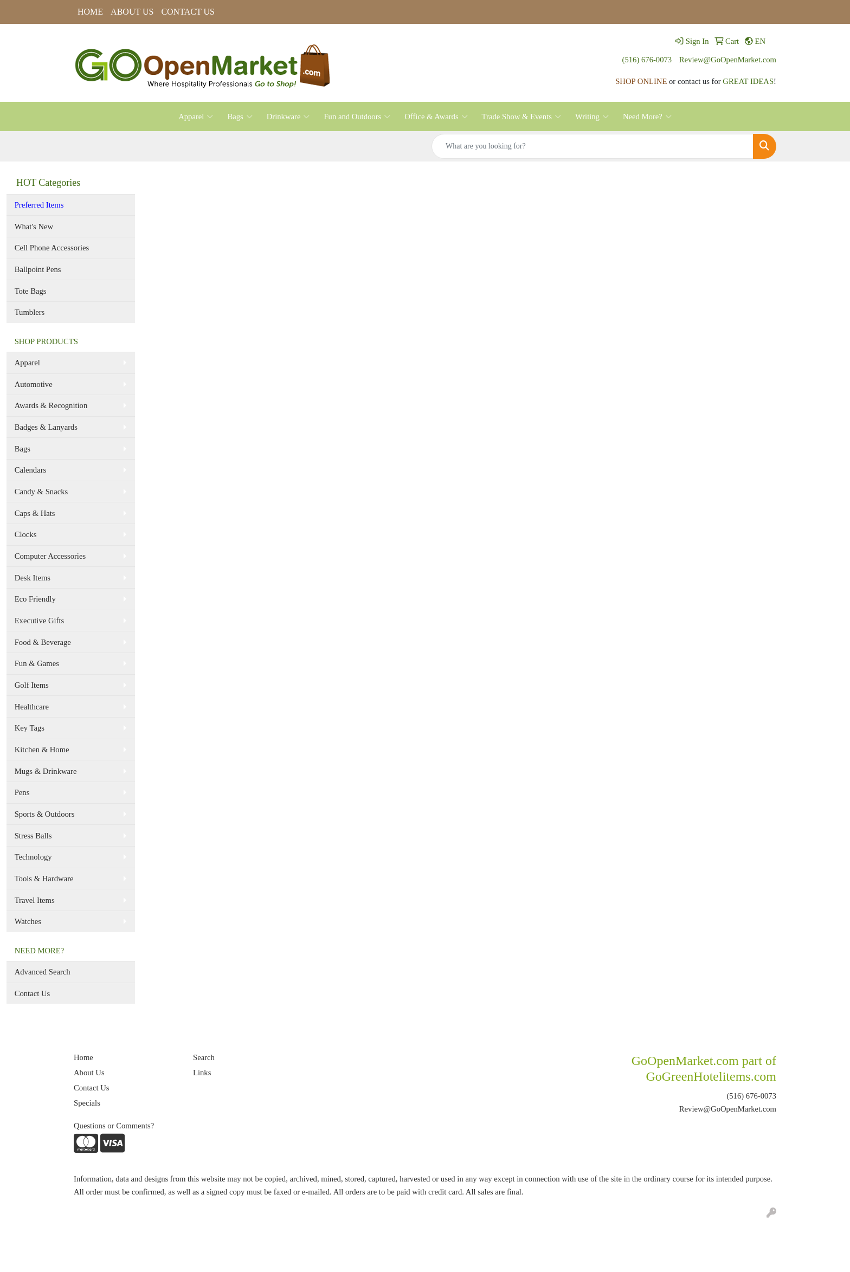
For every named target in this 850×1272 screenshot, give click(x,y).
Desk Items (32, 577)
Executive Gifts (40, 620)
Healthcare (32, 706)
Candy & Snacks (41, 491)
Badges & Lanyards (46, 427)
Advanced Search (42, 971)
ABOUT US (132, 11)
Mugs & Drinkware (46, 771)
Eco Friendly (35, 599)
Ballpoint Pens (38, 269)
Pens (22, 792)
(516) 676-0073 (647, 59)
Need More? (647, 116)
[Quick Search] (593, 146)
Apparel (195, 116)
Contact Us (32, 993)
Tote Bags (31, 291)
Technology (33, 857)
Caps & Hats (35, 513)
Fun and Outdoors (357, 116)
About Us (89, 1072)
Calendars (31, 470)
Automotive (34, 384)
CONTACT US (187, 11)
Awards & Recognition (51, 405)
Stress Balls (33, 835)
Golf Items (32, 685)
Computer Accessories (50, 556)
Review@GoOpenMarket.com (727, 59)
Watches (28, 921)
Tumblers (30, 312)
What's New (34, 226)
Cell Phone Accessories (52, 247)
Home (83, 1057)
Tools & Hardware (44, 878)
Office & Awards (435, 116)
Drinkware (288, 116)
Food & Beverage (43, 642)
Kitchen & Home (42, 749)
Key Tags (29, 728)
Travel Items (35, 900)
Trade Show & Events (521, 116)
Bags (239, 116)
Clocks (26, 534)
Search (204, 1057)
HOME (90, 11)
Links (202, 1072)
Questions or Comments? (114, 1125)
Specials (87, 1103)
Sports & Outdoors (45, 814)
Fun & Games (37, 663)
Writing (592, 116)
